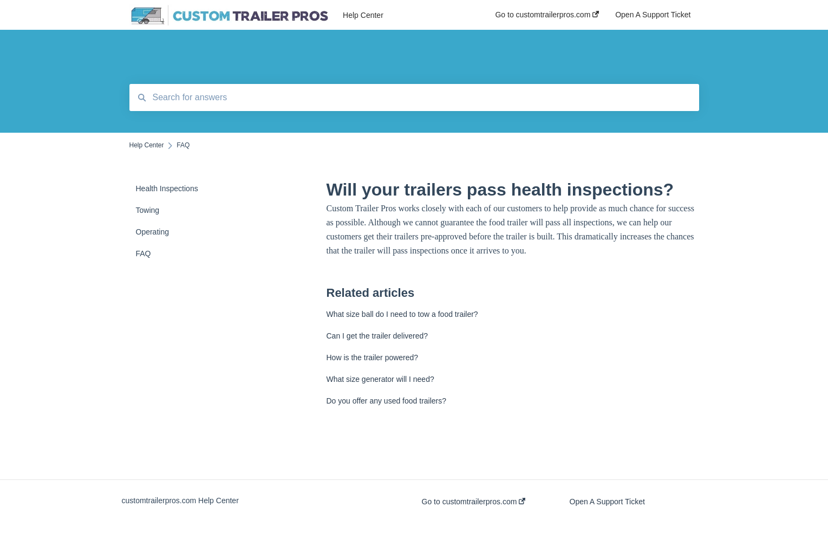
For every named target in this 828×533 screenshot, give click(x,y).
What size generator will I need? (380, 379)
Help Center (363, 15)
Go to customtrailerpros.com (474, 501)
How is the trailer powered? (373, 357)
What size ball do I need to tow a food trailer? (402, 314)
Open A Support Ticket (607, 501)
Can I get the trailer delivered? (377, 336)
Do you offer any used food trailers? (387, 400)
